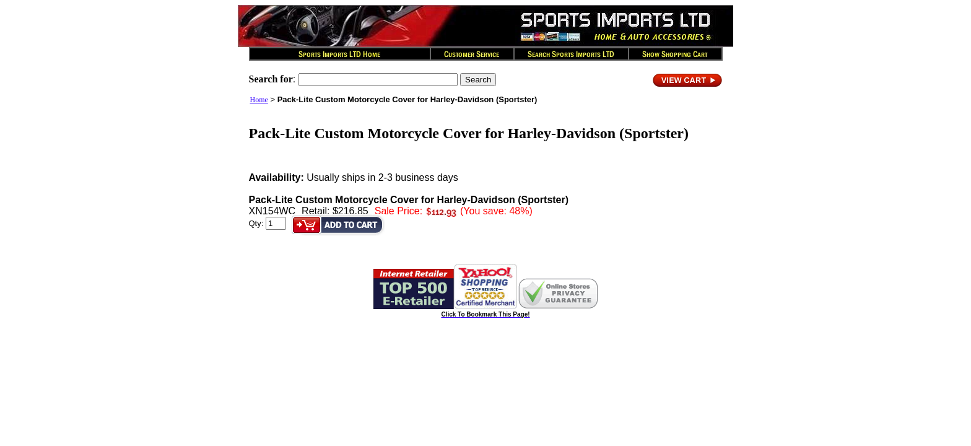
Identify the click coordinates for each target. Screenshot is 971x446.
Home (259, 99)
